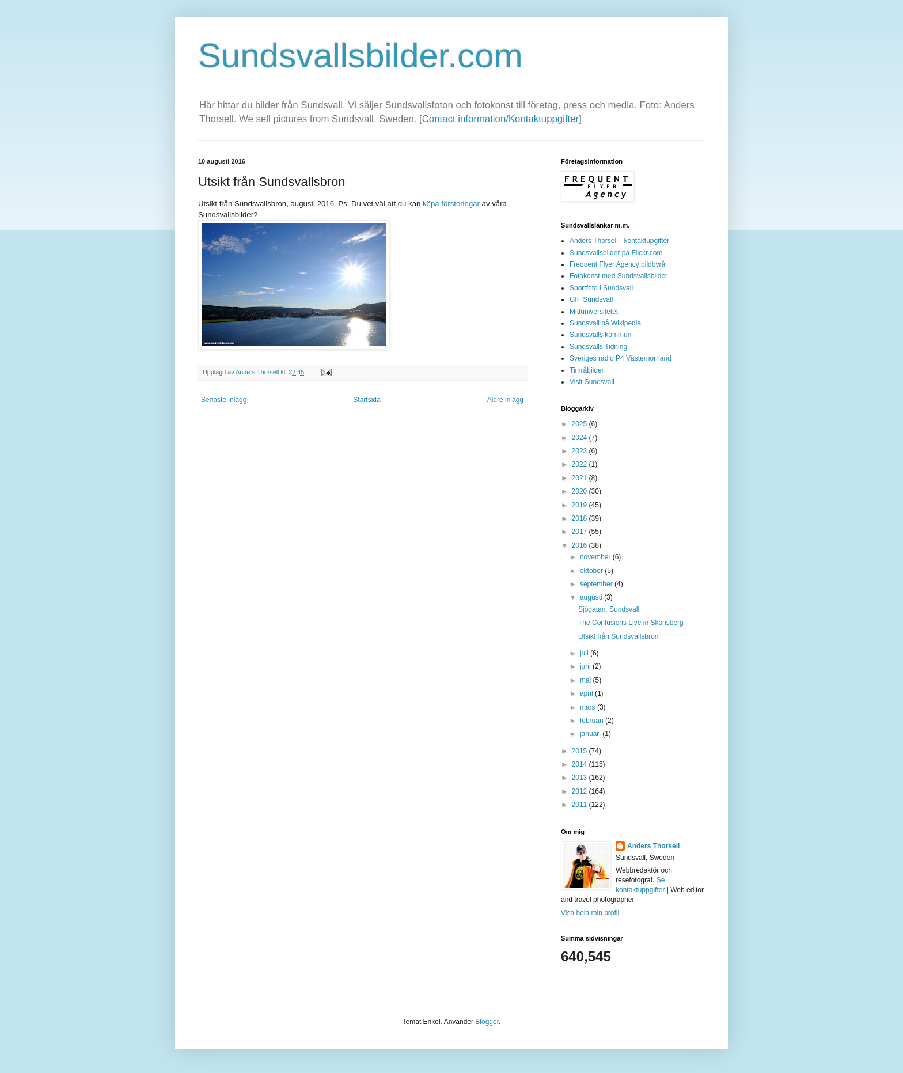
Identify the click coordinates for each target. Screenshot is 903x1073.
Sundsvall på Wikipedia (605, 323)
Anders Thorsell (258, 372)
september (597, 584)
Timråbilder (587, 370)
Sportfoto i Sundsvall (601, 288)
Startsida (366, 400)
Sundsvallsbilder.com (360, 55)
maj (586, 680)
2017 (580, 532)
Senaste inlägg (223, 400)
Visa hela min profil (590, 913)
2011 (580, 805)
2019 (580, 505)
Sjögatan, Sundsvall (608, 609)
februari (592, 720)
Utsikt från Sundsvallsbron (618, 636)
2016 (580, 545)
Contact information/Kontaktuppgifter (500, 118)
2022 (580, 464)
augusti (592, 597)
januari (591, 734)
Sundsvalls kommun (600, 335)
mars (588, 707)
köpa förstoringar (451, 203)
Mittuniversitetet (594, 312)
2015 (580, 751)
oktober (592, 571)
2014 (580, 764)
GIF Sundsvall (591, 299)
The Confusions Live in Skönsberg (631, 623)
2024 (580, 438)
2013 (580, 778)
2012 (580, 791)
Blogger (487, 1022)
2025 (580, 424)
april (587, 693)
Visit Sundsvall (592, 382)
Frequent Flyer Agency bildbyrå (617, 264)
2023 (580, 451)
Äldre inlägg (505, 400)
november (596, 557)
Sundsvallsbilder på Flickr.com (616, 253)
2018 (580, 518)
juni (586, 666)
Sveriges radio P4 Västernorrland (620, 358)
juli (585, 653)
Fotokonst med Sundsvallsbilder (618, 276)
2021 (580, 478)
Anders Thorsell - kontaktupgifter (619, 241)
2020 (580, 491)
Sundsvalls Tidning (598, 347)
